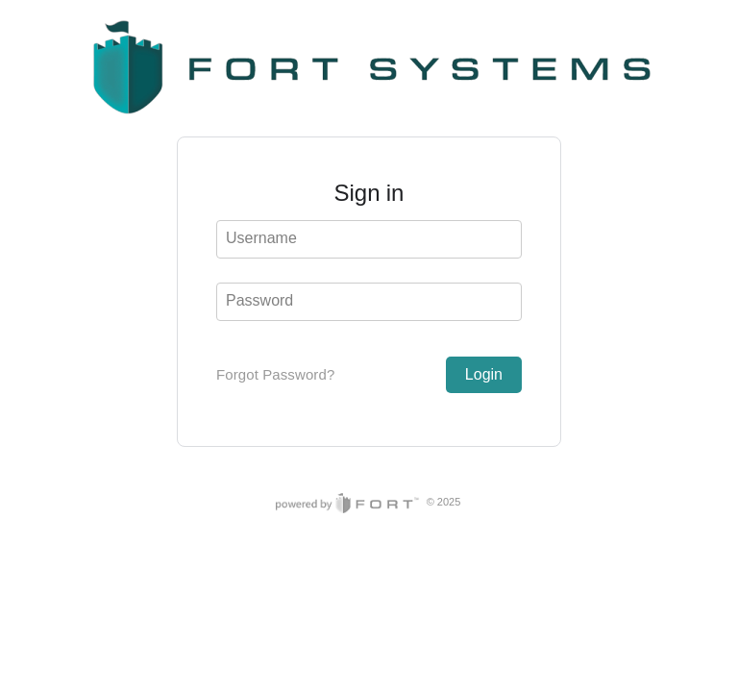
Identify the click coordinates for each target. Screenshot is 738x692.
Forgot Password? (275, 374)
